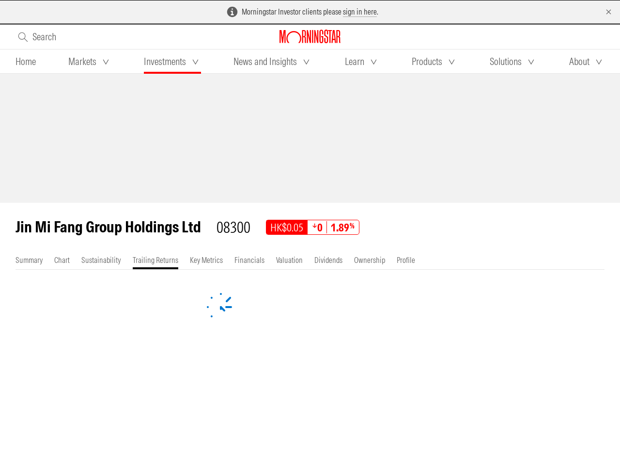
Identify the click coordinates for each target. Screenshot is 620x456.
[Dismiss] (608, 12)
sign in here (360, 11)
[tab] (26, 61)
